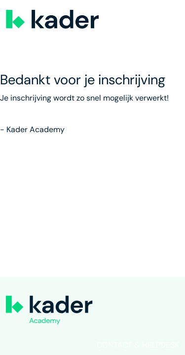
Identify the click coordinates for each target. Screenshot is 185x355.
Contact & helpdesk (138, 345)
